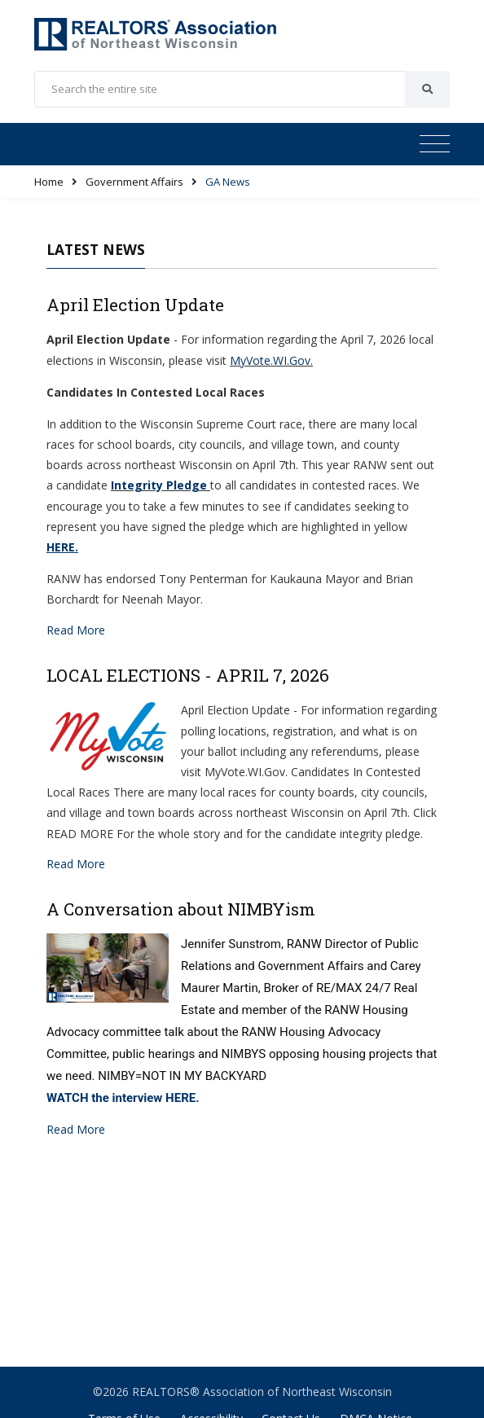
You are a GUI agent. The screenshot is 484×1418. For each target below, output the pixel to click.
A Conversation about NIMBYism (180, 909)
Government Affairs (134, 181)
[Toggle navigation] (435, 144)
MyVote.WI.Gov (270, 360)
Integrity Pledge (159, 485)
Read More (75, 630)
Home (49, 181)
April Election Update (135, 304)
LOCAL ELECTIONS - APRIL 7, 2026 (187, 675)
